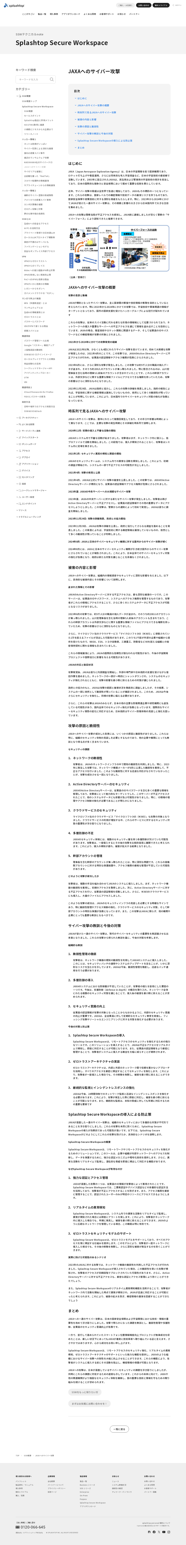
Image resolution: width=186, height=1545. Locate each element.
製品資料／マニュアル (25, 1485)
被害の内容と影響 (86, 119)
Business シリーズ (87, 1485)
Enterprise (84, 1492)
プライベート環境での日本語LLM (39, 232)
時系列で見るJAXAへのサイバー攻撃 (96, 112)
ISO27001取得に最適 (34, 124)
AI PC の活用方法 (32, 228)
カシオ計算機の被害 (33, 204)
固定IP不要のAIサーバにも (36, 241)
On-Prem (84, 1495)
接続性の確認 (117, 1488)
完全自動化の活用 (32, 363)
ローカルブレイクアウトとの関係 (39, 359)
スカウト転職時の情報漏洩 (36, 180)
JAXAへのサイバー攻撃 (35, 166)
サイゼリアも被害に (33, 171)
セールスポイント (32, 115)
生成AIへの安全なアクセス (36, 223)
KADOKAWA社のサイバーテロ (38, 162)
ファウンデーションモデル (36, 246)
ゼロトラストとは (32, 316)
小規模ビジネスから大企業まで (38, 129)
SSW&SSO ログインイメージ (38, 354)
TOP (18, 1455)
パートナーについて (56, 1485)
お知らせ (121, 14)
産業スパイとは (31, 330)
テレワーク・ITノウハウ (122, 1492)
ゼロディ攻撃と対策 (33, 209)
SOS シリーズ (85, 1488)
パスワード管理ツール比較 (36, 340)
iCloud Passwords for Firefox (38, 391)
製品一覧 (42, 14)
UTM (26, 377)
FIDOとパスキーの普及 (35, 396)
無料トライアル (161, 5)
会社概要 (51, 1481)
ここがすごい (28, 14)
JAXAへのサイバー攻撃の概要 (93, 105)
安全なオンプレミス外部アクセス (39, 251)
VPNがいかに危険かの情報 (36, 283)
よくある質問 (90, 14)
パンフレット (21, 1481)
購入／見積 (20, 1495)
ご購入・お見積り (125, 5)
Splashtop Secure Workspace (93, 1502)
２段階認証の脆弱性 (33, 349)
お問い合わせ (143, 5)
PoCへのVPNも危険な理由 (36, 279)
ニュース (115, 1481)
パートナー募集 (150, 1492)
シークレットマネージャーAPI (38, 368)
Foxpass (83, 1499)
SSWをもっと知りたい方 (85, 1392)
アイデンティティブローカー (37, 372)
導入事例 (54, 14)
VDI (25, 382)
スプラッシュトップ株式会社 (33, 1532)
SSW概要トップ (29, 101)
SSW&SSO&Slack (33, 411)
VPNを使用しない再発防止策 (37, 274)
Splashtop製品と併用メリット (39, 120)
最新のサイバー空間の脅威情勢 (38, 195)
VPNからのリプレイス (34, 265)
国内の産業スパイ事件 (34, 153)
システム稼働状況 (119, 1485)
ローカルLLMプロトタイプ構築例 (39, 237)
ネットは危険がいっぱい (35, 143)
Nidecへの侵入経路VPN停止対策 (39, 270)
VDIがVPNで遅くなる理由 (36, 326)
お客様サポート (107, 14)
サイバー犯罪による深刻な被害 (38, 148)
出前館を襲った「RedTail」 (37, 176)
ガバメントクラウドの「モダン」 (39, 293)
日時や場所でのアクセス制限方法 (39, 406)
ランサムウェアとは (33, 307)
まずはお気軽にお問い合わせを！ (89, 1403)
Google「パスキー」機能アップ (39, 345)
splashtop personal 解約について (153, 1524)
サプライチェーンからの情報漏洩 (39, 185)
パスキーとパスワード (34, 321)
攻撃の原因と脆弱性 (88, 126)
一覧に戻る (119, 1429)
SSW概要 (28, 111)
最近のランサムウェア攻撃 (36, 157)
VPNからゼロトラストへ (35, 261)
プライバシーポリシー (57, 1488)
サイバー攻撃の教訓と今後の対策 (95, 133)
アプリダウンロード (71, 14)
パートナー (134, 14)
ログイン (178, 5)
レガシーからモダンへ (34, 288)
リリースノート (31, 133)
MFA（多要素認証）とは (35, 303)
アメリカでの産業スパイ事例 (37, 199)
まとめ (80, 147)
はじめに (82, 98)
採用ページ (52, 1492)
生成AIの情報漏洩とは (34, 312)
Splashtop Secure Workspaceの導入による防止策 (104, 140)
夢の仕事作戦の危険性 (34, 213)
